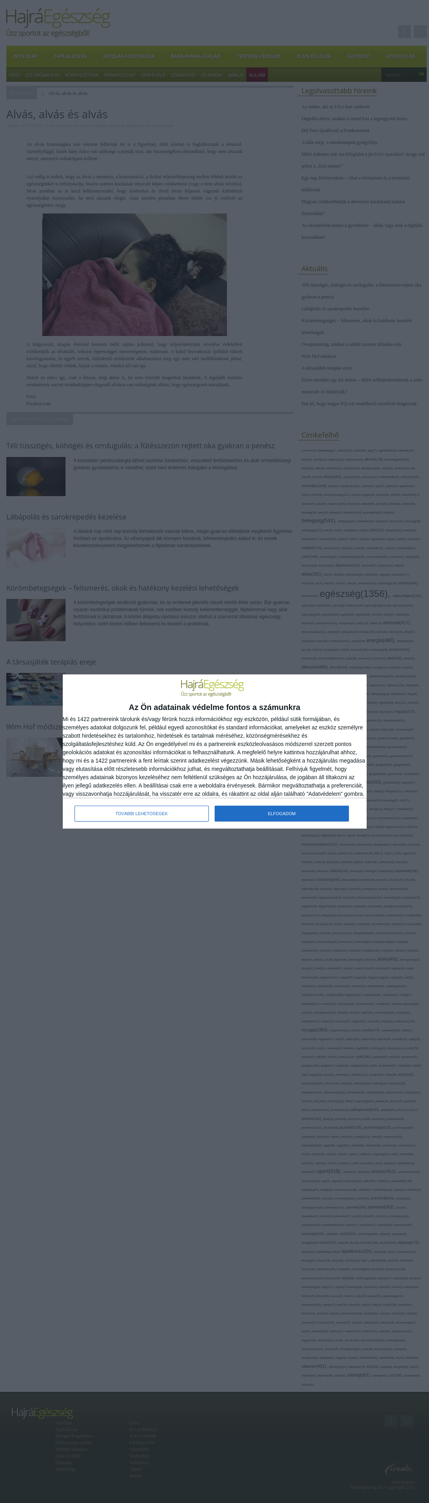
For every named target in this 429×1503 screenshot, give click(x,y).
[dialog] (215, 751)
